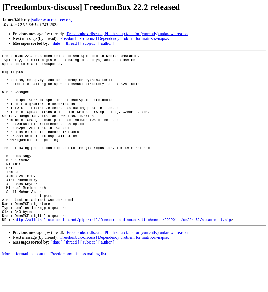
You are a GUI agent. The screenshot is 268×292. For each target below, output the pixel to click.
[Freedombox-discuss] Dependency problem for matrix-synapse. (114, 38)
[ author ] (106, 43)
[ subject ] (88, 43)
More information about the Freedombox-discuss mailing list (54, 287)
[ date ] (56, 43)
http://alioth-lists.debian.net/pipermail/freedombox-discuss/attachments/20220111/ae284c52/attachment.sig (123, 253)
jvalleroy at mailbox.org (51, 20)
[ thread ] (71, 43)
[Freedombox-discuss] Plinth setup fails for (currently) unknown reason (126, 33)
